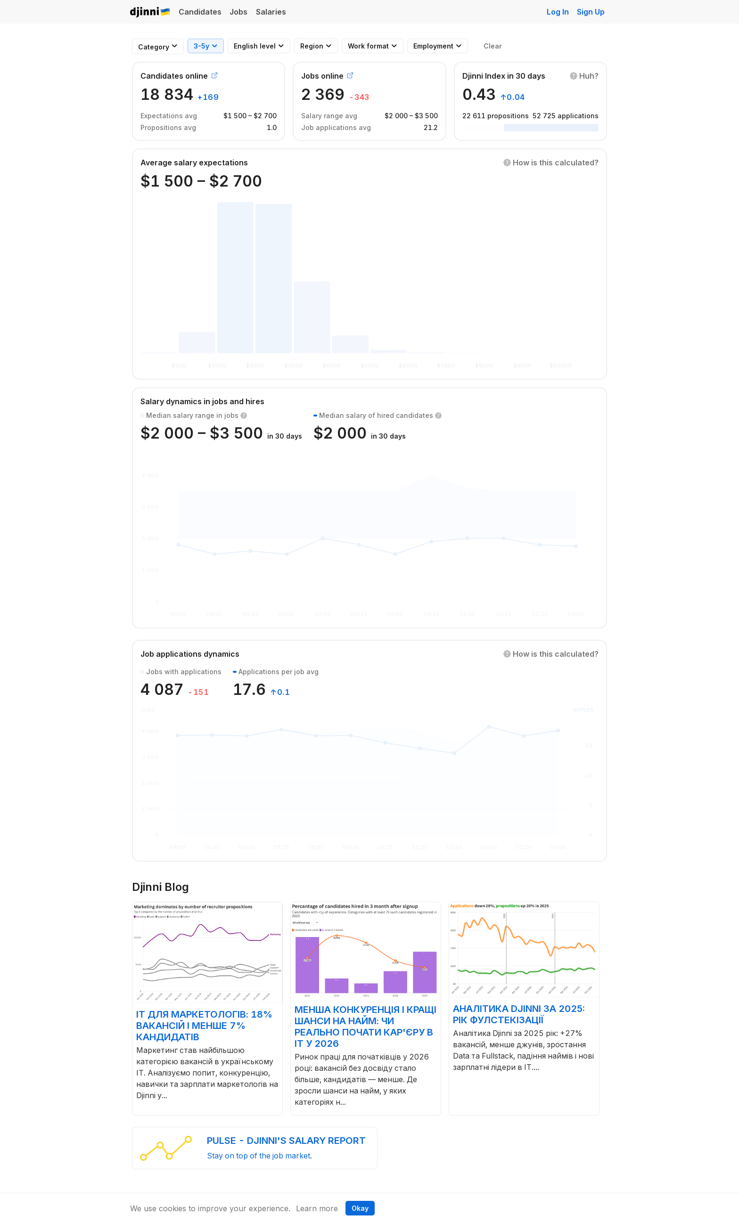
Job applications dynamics (189, 654)
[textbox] (153, 47)
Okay (360, 1208)
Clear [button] (493, 46)
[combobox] (153, 47)
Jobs (238, 11)
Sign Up (591, 11)
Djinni (150, 12)
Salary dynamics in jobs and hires (202, 401)
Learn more (317, 1208)
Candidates (200, 11)
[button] (584, 76)
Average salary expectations (194, 162)
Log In (558, 11)
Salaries (271, 11)
